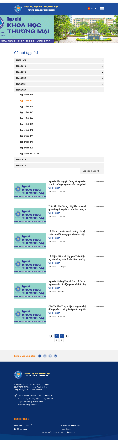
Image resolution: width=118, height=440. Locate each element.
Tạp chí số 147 (26, 100)
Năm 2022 (21, 78)
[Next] (67, 336)
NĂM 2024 (21, 60)
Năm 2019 (21, 159)
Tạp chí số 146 (26, 106)
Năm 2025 (21, 72)
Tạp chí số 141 (26, 136)
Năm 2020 (21, 90)
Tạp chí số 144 (26, 118)
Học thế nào (66, 429)
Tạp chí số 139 (26, 148)
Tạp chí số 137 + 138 (29, 153)
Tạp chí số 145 (26, 112)
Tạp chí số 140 (26, 142)
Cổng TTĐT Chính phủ (23, 425)
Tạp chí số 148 (26, 94)
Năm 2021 (21, 84)
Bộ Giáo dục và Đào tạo (70, 425)
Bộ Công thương (20, 429)
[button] (92, 8)
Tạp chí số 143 (26, 124)
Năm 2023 (21, 66)
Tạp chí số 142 (26, 130)
